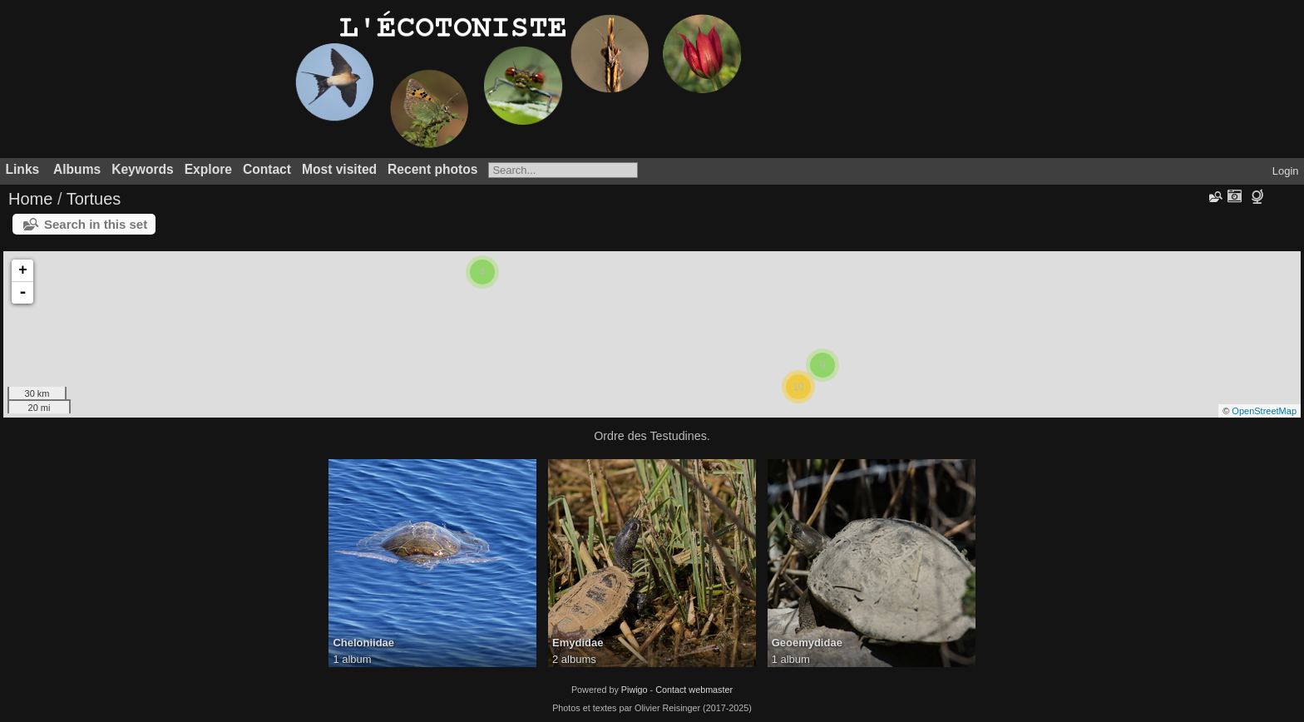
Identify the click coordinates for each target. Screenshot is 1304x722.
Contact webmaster (694, 690)
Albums (77, 169)
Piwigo (634, 690)
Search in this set (95, 224)
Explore (208, 169)
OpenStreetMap (1264, 411)
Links (23, 169)
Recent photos (432, 169)
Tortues (94, 199)
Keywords (142, 169)
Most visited (339, 169)
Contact (267, 169)
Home (30, 199)
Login (1285, 171)
